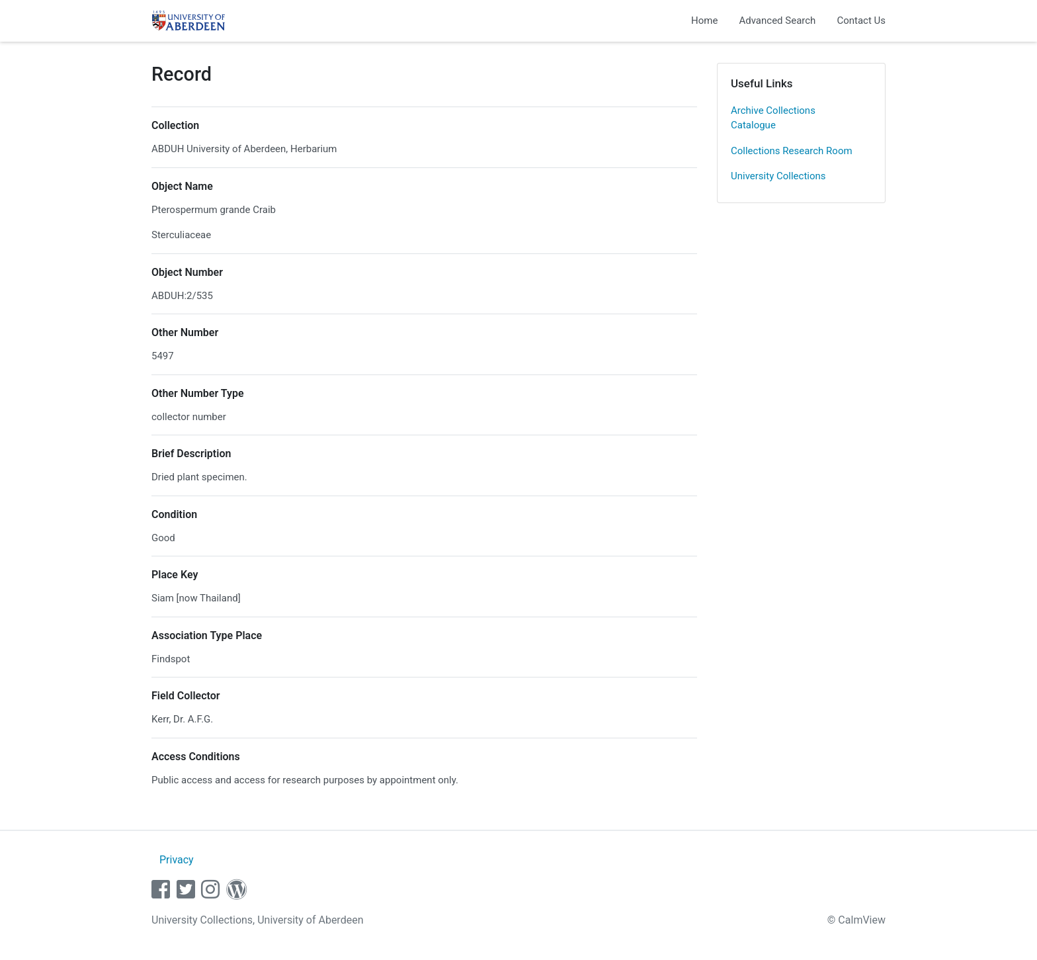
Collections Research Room (791, 151)
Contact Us (861, 20)
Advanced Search (777, 20)
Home (704, 20)
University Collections (778, 176)
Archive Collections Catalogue (773, 118)
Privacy (176, 859)
